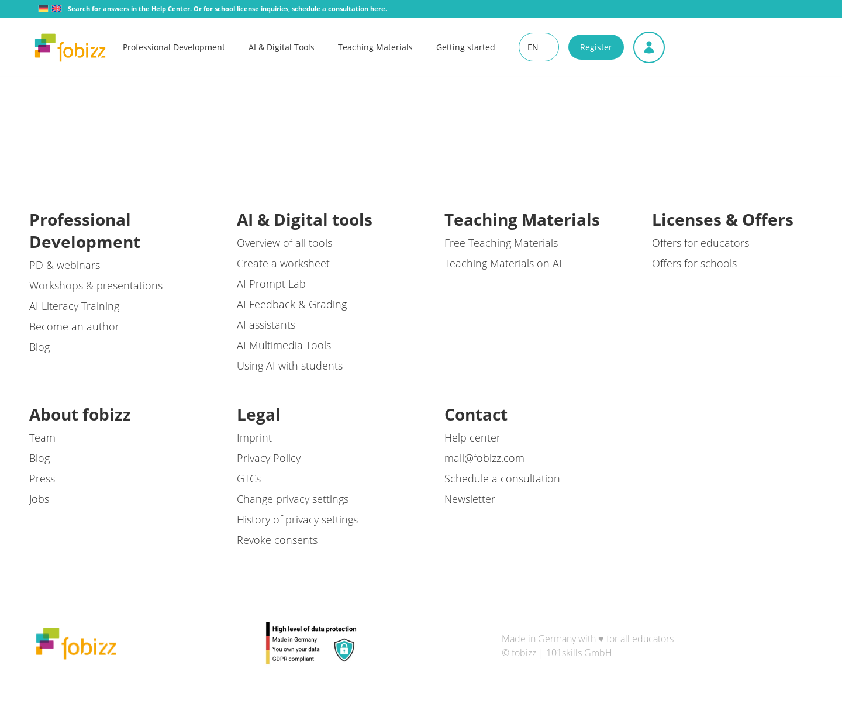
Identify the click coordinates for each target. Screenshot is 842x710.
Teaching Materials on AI (503, 263)
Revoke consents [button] (277, 540)
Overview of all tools (284, 243)
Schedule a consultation (502, 478)
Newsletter (469, 499)
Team (42, 437)
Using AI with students (290, 366)
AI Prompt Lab (271, 284)
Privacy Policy (269, 458)
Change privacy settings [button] (292, 499)
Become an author (74, 326)
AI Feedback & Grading (292, 304)
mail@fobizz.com (484, 458)
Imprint (254, 437)
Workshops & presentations (96, 285)
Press (42, 478)
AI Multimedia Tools (284, 345)
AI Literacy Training (74, 306)
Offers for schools (694, 263)
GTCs (249, 478)
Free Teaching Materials (501, 243)
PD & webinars (64, 265)
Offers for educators (700, 243)
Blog (39, 347)
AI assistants (266, 325)
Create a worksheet (283, 263)
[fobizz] (70, 47)
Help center (472, 437)
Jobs (39, 499)
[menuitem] (186, 47)
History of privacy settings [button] (297, 519)
